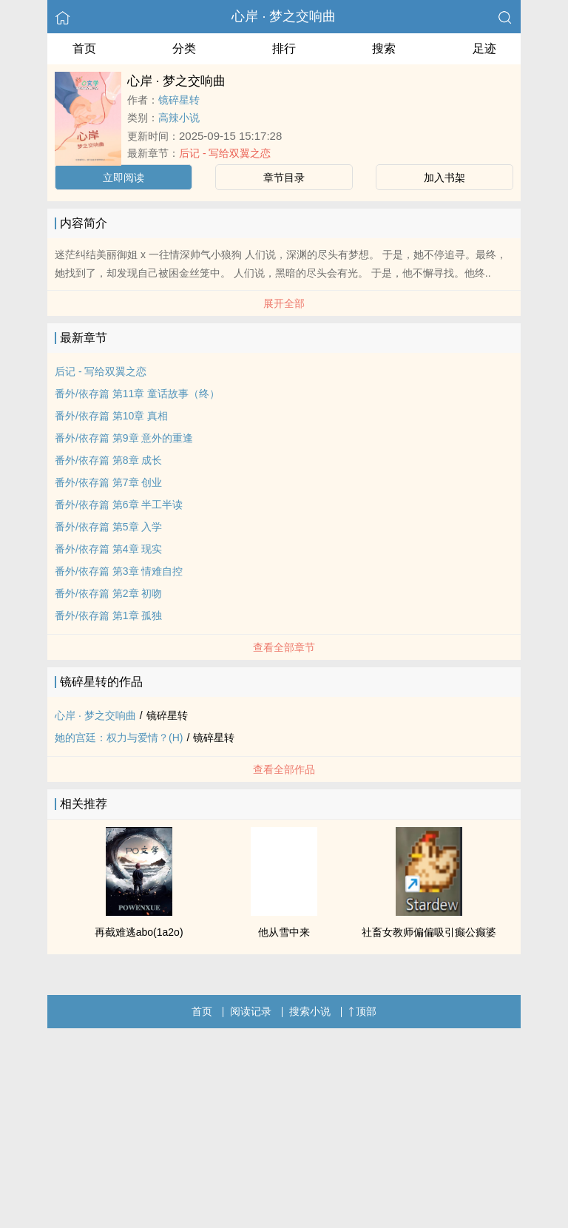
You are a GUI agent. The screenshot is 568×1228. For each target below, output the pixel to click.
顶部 (362, 1011)
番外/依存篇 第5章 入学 (108, 527)
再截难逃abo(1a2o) (139, 932)
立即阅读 (123, 177)
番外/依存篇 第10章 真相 (111, 416)
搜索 (384, 48)
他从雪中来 (284, 932)
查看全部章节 (284, 647)
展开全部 (284, 303)
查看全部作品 (284, 769)
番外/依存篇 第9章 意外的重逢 (124, 438)
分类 (184, 48)
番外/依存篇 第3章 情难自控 (119, 571)
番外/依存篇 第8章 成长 (108, 460)
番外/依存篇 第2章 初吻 (108, 593)
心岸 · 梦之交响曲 (283, 16)
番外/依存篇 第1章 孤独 (108, 615)
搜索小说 (310, 1011)
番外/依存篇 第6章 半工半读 (119, 504)
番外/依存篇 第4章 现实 (108, 549)
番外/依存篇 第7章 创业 (108, 482)
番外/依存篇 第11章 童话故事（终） (137, 393)
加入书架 (444, 177)
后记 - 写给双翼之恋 (225, 153)
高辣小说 (179, 118)
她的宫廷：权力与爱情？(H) (119, 737)
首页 (84, 48)
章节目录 (284, 177)
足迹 (484, 48)
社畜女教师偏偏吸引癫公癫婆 (429, 932)
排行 (284, 48)
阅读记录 (250, 1011)
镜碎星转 (179, 100)
